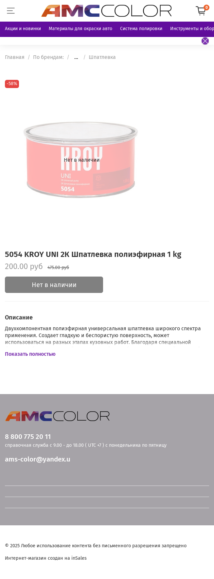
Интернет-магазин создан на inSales (46, 558)
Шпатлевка (102, 57)
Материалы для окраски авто (80, 28)
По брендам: (48, 57)
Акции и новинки (23, 28)
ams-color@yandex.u (37, 459)
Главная (15, 57)
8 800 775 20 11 (28, 437)
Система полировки (141, 28)
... (76, 57)
